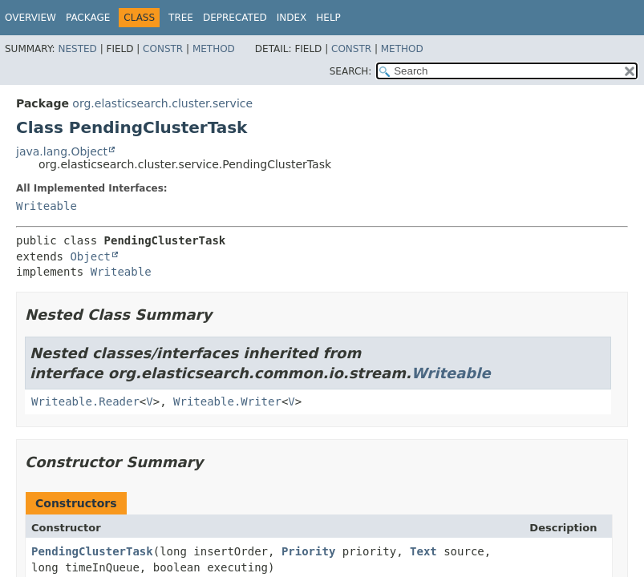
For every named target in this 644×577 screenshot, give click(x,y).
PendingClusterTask (92, 551)
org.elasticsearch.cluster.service (162, 103)
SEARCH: (351, 71)
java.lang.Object (61, 151)
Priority (308, 551)
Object (90, 256)
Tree (180, 17)
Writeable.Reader (85, 401)
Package (88, 17)
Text (423, 551)
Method (213, 48)
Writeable (46, 206)
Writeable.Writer (227, 401)
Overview (30, 17)
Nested (77, 48)
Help (328, 17)
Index (292, 17)
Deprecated (235, 17)
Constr (163, 48)
